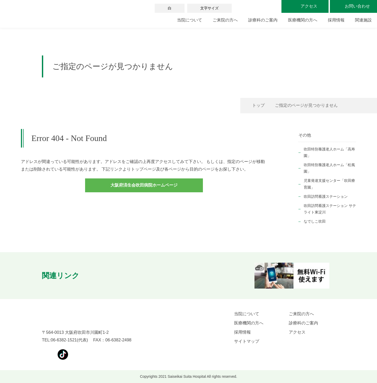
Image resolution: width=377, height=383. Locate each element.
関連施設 (363, 20)
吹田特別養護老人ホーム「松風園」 (329, 168)
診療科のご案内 (263, 20)
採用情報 (336, 20)
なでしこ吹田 (315, 221)
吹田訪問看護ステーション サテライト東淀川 (330, 209)
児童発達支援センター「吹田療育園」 (329, 183)
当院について (189, 20)
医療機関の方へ (302, 20)
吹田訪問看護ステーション (326, 196)
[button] (94, 275)
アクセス (297, 332)
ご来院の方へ (225, 20)
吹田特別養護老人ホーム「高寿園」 (329, 152)
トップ (258, 105)
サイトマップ (246, 341)
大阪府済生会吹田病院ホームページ (144, 185)
